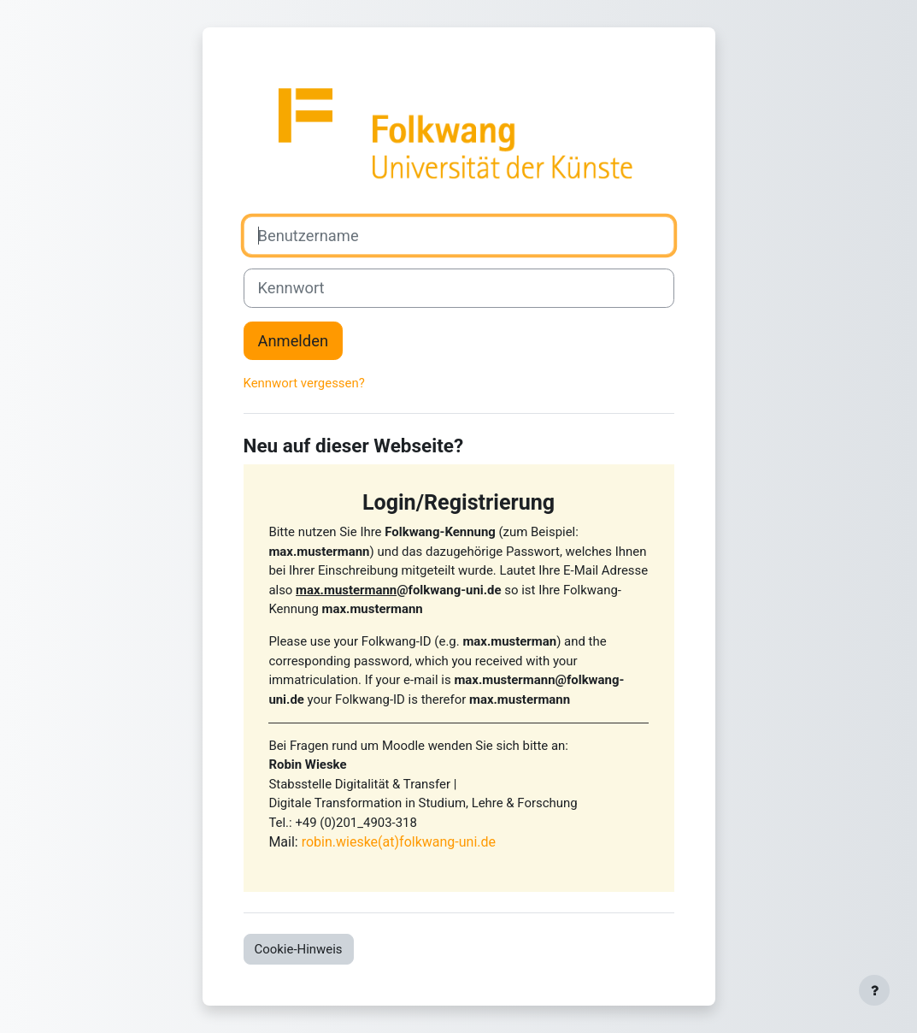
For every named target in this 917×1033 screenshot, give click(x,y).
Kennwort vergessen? (304, 383)
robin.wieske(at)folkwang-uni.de (399, 842)
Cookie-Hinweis (299, 949)
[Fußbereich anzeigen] (874, 990)
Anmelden (293, 341)
